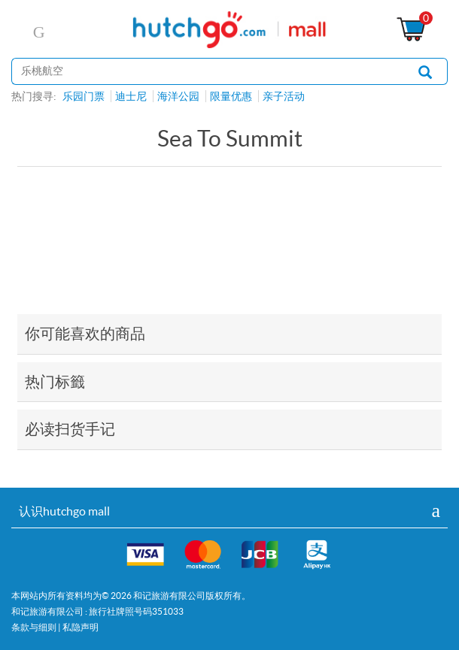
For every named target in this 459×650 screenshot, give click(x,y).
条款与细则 (33, 627)
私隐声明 (80, 627)
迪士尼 (131, 96)
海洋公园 (178, 96)
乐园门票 (83, 96)
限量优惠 (231, 96)
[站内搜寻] (207, 71)
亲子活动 (284, 96)
